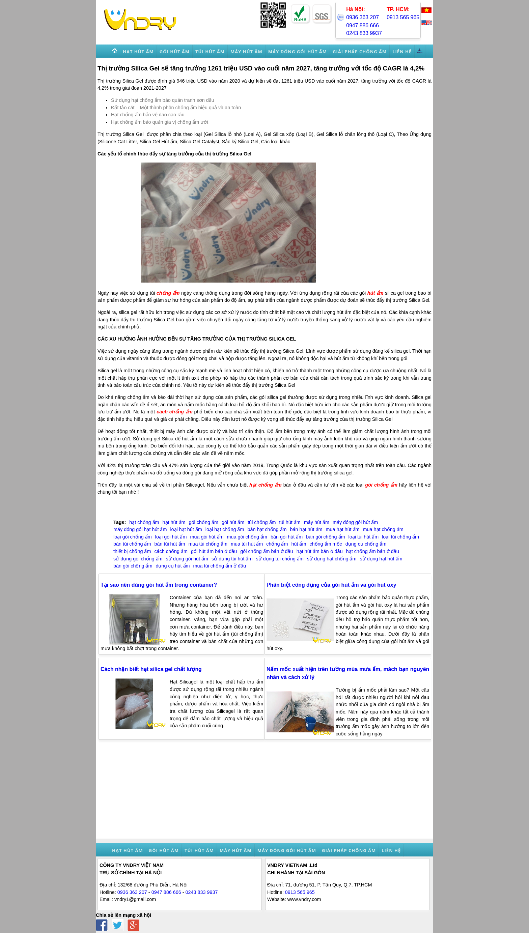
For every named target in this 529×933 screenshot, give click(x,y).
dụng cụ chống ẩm (365, 544)
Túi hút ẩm (199, 850)
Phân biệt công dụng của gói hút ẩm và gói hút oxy (331, 585)
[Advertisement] (264, 791)
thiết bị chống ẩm (132, 551)
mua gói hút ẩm (206, 537)
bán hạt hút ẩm (306, 529)
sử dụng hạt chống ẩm (331, 558)
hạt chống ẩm (265, 485)
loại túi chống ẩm (400, 537)
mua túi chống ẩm (208, 544)
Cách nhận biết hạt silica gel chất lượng (151, 669)
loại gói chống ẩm (132, 537)
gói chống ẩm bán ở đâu (266, 551)
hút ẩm (375, 293)
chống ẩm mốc (325, 544)
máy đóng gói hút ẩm (355, 522)
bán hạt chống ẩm (266, 529)
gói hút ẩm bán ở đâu (214, 551)
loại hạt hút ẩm (186, 529)
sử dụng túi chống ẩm (280, 558)
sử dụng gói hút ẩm (187, 558)
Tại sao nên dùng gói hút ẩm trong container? (159, 585)
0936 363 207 (362, 17)
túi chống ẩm (262, 522)
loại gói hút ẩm (171, 537)
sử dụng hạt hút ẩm (381, 558)
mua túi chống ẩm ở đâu (219, 565)
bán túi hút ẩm (169, 544)
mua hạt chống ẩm (383, 529)
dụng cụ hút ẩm (173, 565)
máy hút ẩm (316, 522)
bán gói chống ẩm (325, 537)
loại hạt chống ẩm (224, 529)
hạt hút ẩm (174, 522)
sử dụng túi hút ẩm (232, 558)
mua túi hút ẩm (247, 544)
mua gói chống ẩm (247, 537)
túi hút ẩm (290, 522)
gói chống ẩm (381, 485)
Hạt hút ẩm (127, 850)
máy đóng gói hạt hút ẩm (140, 529)
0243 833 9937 (364, 33)
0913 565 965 (403, 17)
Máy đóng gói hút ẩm (286, 850)
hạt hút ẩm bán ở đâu (320, 551)
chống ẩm (168, 293)
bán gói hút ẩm (287, 537)
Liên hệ (391, 850)
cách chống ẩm (175, 411)
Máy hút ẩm (236, 850)
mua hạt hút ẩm (343, 529)
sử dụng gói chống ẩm (138, 558)
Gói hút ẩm (164, 850)
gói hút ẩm (233, 522)
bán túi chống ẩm (132, 544)
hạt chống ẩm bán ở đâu (372, 551)
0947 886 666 (362, 25)
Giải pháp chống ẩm (349, 850)
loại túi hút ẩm (364, 537)
